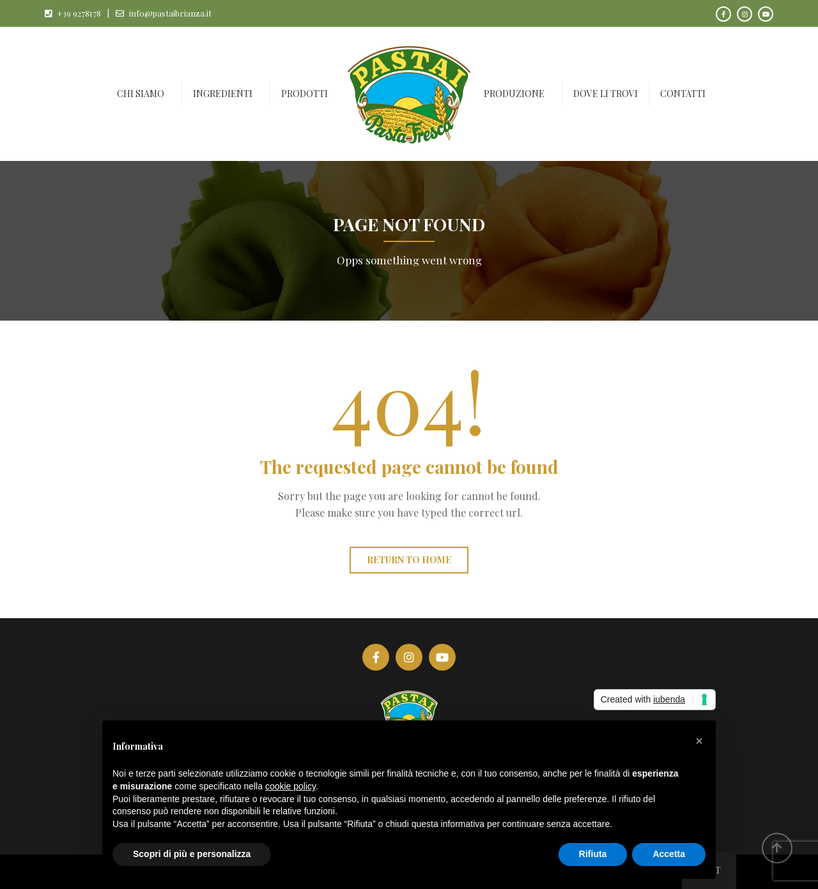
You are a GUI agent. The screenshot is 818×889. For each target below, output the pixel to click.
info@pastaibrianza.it (170, 13)
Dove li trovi (605, 93)
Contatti (683, 93)
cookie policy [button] (290, 786)
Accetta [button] (668, 854)
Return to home (409, 560)
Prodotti (304, 93)
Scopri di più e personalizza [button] (192, 854)
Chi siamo (140, 93)
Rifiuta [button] (593, 854)
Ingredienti (222, 93)
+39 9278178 (79, 13)
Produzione (514, 93)
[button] (699, 741)
